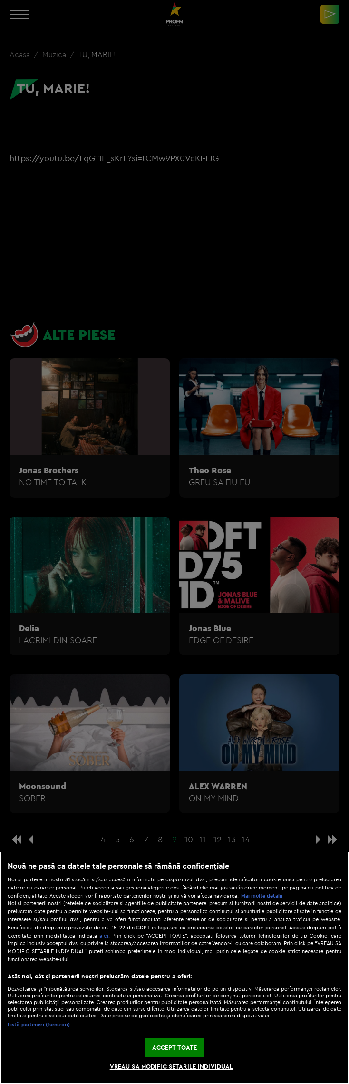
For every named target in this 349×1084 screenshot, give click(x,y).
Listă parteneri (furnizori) (39, 1024)
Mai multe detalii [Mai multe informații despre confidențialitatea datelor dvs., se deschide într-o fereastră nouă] (261, 895)
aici (103, 935)
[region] (174, 967)
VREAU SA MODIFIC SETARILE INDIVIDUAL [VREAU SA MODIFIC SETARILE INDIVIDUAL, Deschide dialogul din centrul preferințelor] (171, 1066)
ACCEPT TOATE (174, 1047)
